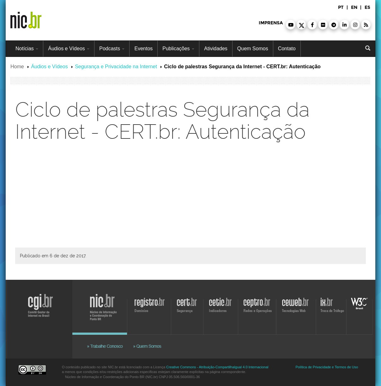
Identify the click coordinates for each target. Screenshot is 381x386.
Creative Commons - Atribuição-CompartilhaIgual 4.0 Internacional (217, 367)
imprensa (271, 23)
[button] (290, 24)
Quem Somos (252, 48)
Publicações (178, 48)
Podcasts (111, 48)
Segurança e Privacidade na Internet (116, 66)
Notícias (26, 48)
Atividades (215, 48)
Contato (287, 48)
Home (17, 66)
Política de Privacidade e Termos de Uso (327, 367)
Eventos (143, 48)
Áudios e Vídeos (68, 48)
